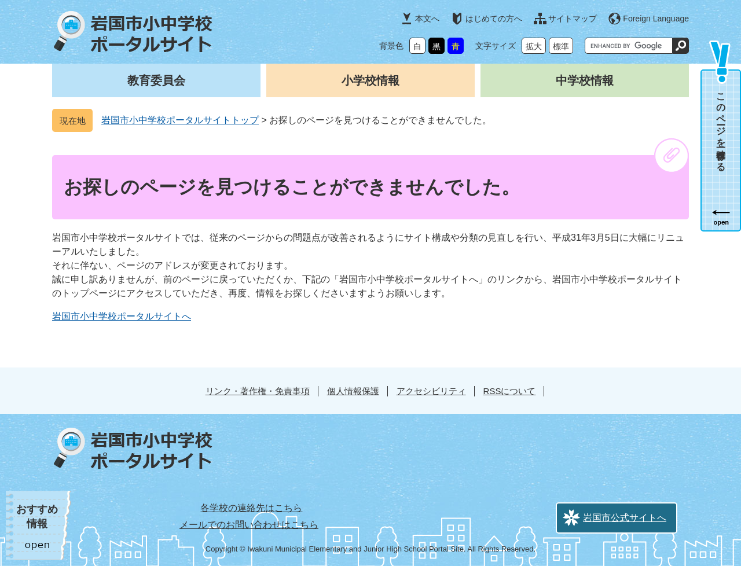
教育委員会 (156, 80)
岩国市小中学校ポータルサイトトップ (180, 120)
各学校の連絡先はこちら (251, 508)
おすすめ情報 (37, 516)
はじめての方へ (493, 18)
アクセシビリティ (431, 391)
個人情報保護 (353, 391)
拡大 (534, 46)
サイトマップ (572, 18)
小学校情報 (370, 80)
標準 (561, 46)
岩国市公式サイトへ (624, 518)
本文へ (427, 18)
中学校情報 (585, 80)
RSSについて (509, 391)
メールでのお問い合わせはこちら (248, 525)
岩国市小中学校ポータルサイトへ (121, 316)
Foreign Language (656, 18)
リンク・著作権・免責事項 (258, 391)
